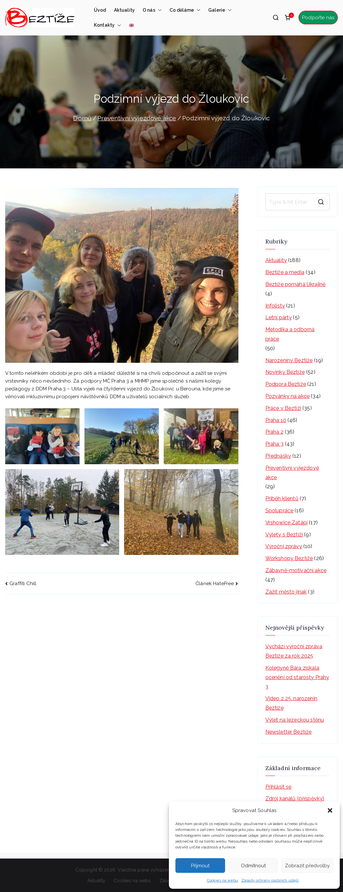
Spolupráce (279, 510)
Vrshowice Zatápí (286, 522)
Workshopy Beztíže (289, 558)
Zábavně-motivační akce (295, 570)
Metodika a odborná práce (290, 334)
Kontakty (107, 25)
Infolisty (275, 306)
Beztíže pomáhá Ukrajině (295, 284)
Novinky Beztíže (285, 372)
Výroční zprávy (283, 546)
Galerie (220, 10)
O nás (152, 10)
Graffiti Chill (22, 583)
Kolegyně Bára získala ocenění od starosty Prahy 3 (297, 677)
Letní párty (278, 317)
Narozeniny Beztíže (289, 360)
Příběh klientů (282, 498)
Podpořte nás (318, 17)
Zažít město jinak (286, 592)
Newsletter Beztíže (288, 732)
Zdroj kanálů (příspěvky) (294, 798)
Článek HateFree (215, 583)
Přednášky (278, 456)
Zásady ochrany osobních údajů (270, 880)
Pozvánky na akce (287, 396)
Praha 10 (275, 420)
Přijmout (200, 866)
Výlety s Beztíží (284, 534)
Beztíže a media (284, 272)
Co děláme (185, 10)
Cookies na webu (222, 880)
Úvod (100, 10)
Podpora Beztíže (285, 384)
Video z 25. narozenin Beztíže (291, 703)
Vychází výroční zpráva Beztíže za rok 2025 (293, 651)
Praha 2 (274, 432)
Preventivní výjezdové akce (292, 472)
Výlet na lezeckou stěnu (294, 720)
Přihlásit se (278, 787)
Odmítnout (253, 866)
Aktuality (124, 10)
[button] (330, 810)
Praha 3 (274, 444)
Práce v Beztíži (283, 408)
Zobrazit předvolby (307, 866)
